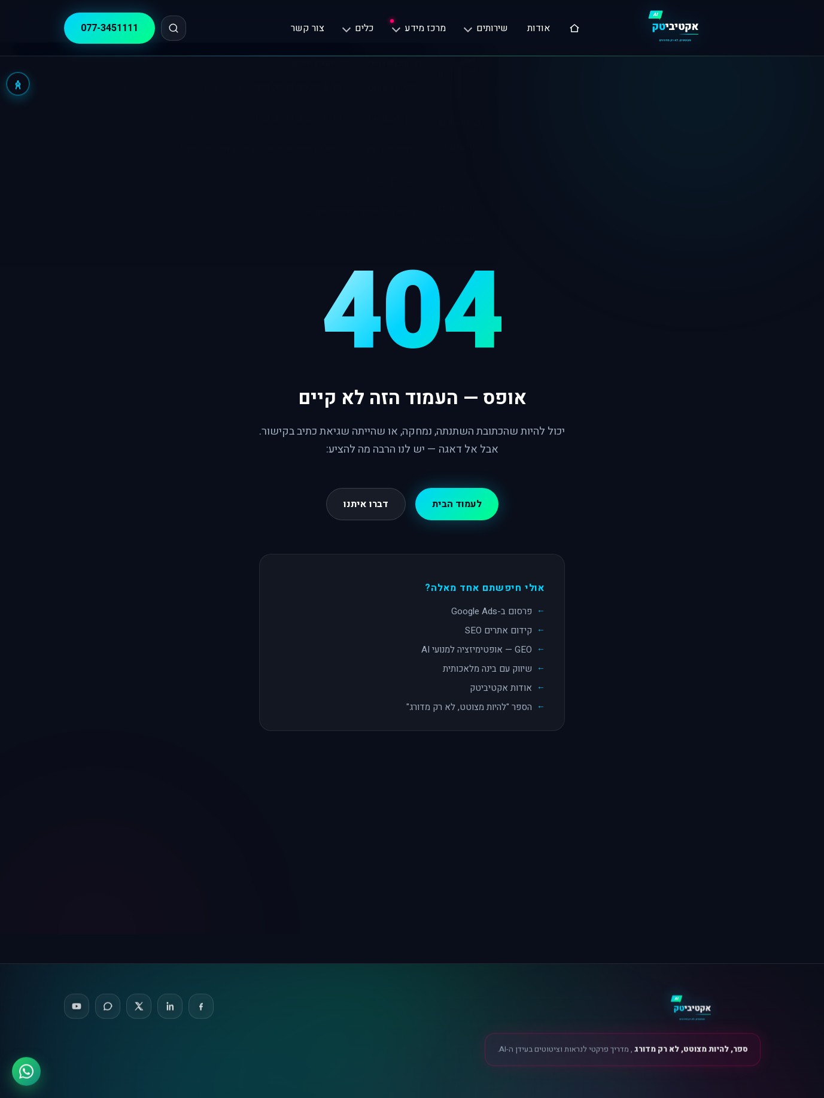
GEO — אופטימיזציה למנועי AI (476, 649)
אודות (538, 28)
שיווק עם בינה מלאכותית (487, 668)
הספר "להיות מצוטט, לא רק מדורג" (469, 707)
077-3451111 (109, 28)
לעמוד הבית (457, 504)
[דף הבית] (574, 28)
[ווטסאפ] (26, 1069)
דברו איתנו (365, 504)
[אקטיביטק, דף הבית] (679, 27)
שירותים (486, 28)
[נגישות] (18, 84)
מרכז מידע (419, 28)
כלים (358, 28)
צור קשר (307, 28)
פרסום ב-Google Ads (491, 611)
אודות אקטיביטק (501, 687)
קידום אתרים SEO (498, 630)
